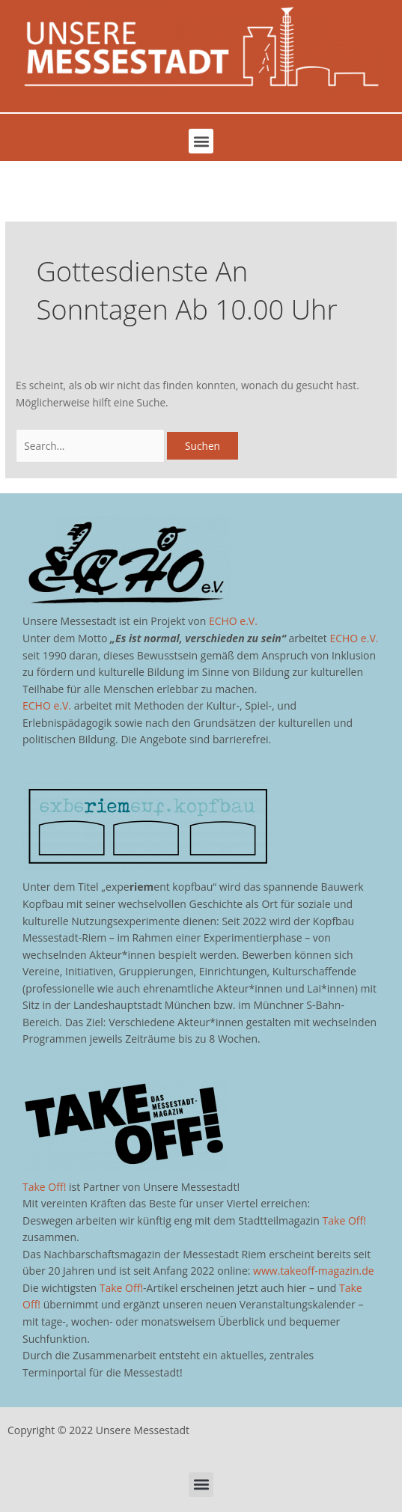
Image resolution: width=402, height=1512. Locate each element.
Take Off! (44, 1187)
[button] (201, 141)
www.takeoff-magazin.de (313, 1270)
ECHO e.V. (233, 621)
